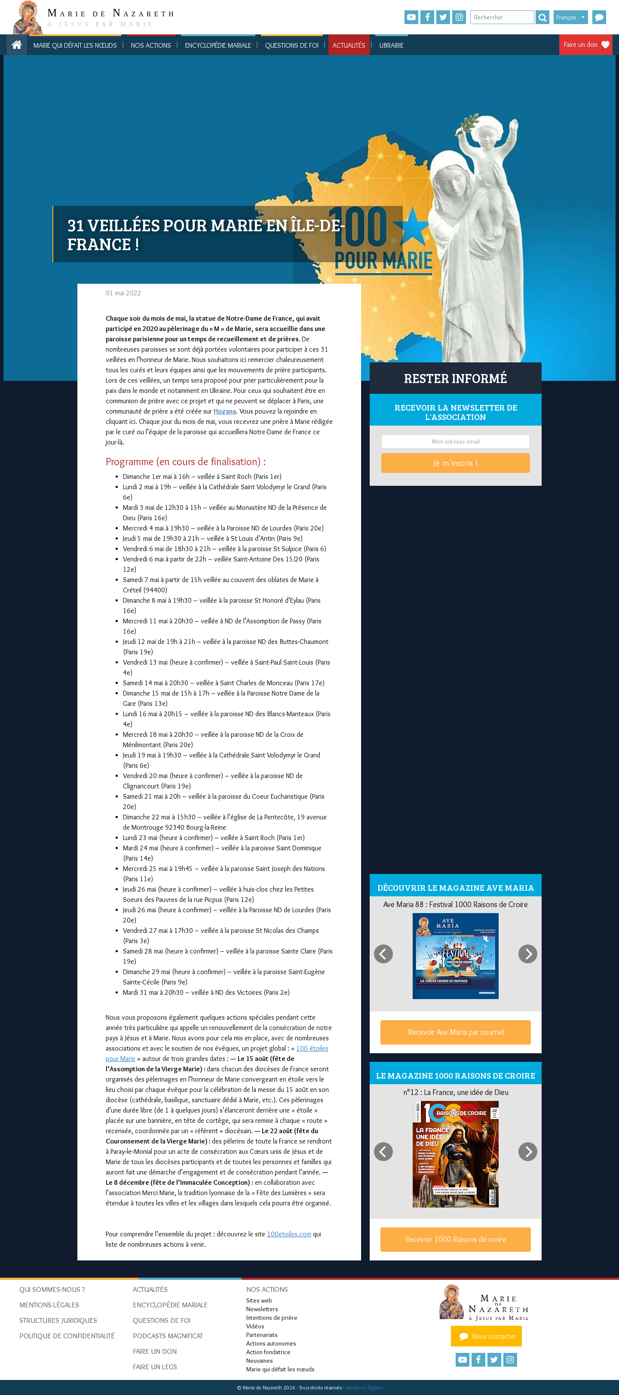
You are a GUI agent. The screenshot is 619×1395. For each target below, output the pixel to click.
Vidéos (255, 1326)
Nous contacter (486, 1336)
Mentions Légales (49, 1304)
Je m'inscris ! (456, 463)
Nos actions (151, 45)
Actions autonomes (271, 1343)
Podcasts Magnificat (168, 1335)
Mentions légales (364, 1387)
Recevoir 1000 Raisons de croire (455, 1239)
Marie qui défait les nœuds (75, 45)
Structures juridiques (58, 1320)
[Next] (527, 953)
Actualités (349, 45)
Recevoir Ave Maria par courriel (456, 1032)
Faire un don (581, 44)
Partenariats (262, 1335)
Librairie (392, 45)
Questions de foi (292, 45)
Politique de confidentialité (67, 1335)
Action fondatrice (268, 1352)
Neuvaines (259, 1360)
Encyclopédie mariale (218, 45)
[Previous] (383, 953)
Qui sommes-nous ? (52, 1289)
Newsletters (262, 1309)
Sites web (259, 1300)
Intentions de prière (271, 1317)
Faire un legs (155, 1366)
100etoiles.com (289, 1234)
